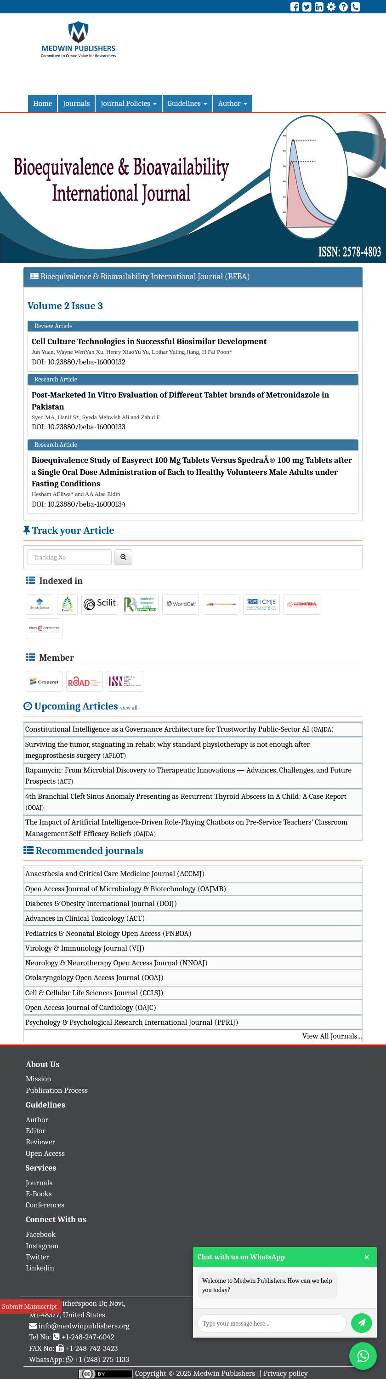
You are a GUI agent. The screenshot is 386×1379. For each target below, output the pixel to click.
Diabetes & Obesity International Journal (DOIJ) (101, 903)
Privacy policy (285, 1373)
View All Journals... (332, 1036)
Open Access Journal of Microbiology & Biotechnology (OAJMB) (126, 888)
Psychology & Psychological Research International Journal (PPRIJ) (131, 1022)
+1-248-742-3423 (92, 1348)
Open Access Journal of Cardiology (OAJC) (90, 1007)
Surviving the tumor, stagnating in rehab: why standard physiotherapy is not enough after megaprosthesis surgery (167, 750)
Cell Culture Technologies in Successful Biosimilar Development (149, 341)
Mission (38, 1078)
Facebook (41, 1234)
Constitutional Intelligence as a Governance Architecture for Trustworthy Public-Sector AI (179, 729)
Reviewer (40, 1141)
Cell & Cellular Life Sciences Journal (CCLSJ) (94, 992)
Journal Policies (128, 103)
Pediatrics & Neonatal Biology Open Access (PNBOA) (108, 933)
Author (232, 103)
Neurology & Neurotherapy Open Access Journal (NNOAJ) (116, 962)
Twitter (37, 1256)
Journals (76, 103)
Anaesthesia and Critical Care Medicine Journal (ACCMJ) (114, 873)
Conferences (45, 1204)
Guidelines (187, 103)
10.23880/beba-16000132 (86, 362)
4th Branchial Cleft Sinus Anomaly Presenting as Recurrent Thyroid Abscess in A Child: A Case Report (185, 802)
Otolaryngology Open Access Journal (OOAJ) (94, 977)
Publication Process (57, 1090)
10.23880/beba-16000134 (87, 504)
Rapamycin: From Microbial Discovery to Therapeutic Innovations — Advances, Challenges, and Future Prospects (188, 775)
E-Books (38, 1193)
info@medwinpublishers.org (84, 1325)
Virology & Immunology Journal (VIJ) (85, 948)
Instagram (42, 1245)
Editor (35, 1130)
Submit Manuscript (29, 1306)
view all (129, 707)
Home (42, 103)
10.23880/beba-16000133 (86, 426)
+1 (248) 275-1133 (101, 1359)
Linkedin (40, 1268)
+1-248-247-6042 (88, 1337)
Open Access (45, 1153)
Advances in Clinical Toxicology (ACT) (85, 918)
